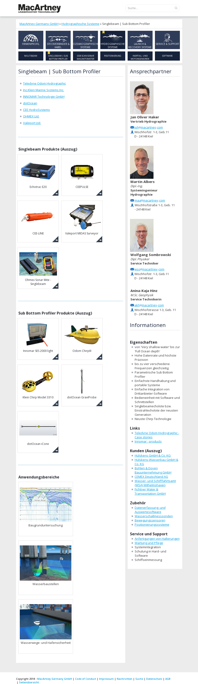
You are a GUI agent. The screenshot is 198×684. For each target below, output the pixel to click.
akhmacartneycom (149, 305)
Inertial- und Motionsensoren (140, 57)
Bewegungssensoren (150, 520)
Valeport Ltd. (32, 123)
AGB (167, 678)
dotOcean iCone (38, 430)
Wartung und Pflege (149, 543)
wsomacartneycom (149, 269)
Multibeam (30, 55)
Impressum (106, 678)
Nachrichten (124, 678)
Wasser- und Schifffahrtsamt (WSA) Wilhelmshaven (155, 483)
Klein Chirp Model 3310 (38, 383)
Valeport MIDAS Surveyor (82, 219)
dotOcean (30, 103)
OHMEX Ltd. (31, 116)
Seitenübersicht (29, 682)
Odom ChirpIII (82, 337)
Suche (139, 678)
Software (167, 55)
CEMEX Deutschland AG (151, 476)
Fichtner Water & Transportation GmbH (150, 491)
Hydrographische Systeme (80, 24)
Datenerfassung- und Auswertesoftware (150, 509)
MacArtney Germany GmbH (39, 24)
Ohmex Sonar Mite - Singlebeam (38, 268)
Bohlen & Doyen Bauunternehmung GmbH (153, 470)
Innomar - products (148, 441)
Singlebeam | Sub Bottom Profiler (58, 57)
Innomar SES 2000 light (38, 337)
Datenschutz (154, 678)
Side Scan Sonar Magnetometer (85, 57)
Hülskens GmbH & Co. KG (153, 455)
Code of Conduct (85, 678)
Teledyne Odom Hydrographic (44, 83)
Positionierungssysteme (152, 524)
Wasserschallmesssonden (154, 516)
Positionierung (112, 55)
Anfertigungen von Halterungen (157, 538)
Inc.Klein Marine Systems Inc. (43, 90)
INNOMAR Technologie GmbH (44, 96)
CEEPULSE (82, 173)
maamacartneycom (150, 200)
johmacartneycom (148, 127)
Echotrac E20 (38, 173)
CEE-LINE (38, 219)
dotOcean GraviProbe (82, 383)
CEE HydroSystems (36, 110)
